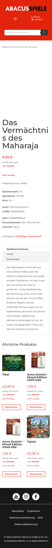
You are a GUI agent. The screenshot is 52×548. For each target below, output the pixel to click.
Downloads (13, 259)
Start (5, 47)
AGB (40, 517)
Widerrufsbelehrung (26, 524)
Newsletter (18, 511)
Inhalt (10, 254)
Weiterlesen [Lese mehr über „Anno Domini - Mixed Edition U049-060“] (11, 474)
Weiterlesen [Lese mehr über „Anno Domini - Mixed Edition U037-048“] (36, 407)
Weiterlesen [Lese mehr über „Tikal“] (11, 407)
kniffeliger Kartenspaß (28, 236)
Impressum (33, 511)
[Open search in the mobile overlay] (26, 32)
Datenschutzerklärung (22, 517)
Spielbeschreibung (17, 249)
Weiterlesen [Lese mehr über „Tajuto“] (36, 474)
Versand (10, 166)
